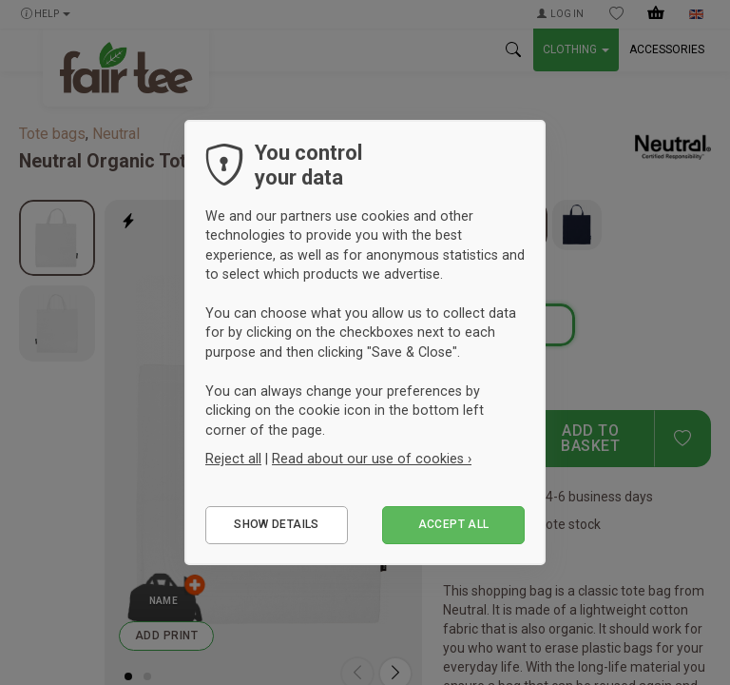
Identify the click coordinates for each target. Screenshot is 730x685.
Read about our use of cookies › (371, 458)
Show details (276, 524)
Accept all (454, 524)
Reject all (233, 458)
